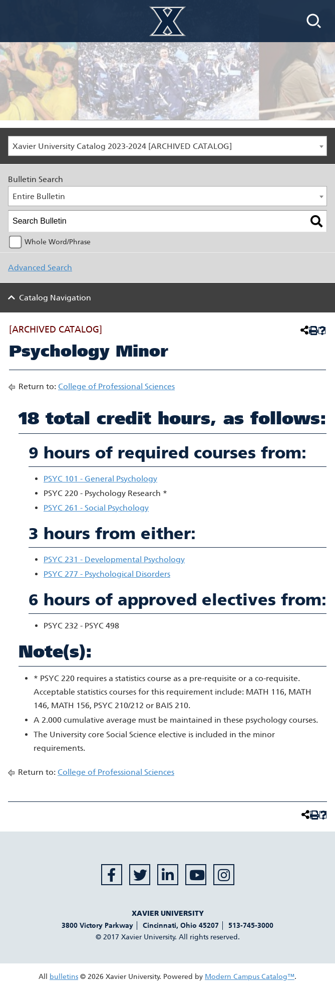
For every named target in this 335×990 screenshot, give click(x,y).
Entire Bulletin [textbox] (39, 196)
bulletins (64, 976)
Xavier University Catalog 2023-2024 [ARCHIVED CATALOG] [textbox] (122, 146)
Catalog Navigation (55, 297)
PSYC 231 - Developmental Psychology (114, 559)
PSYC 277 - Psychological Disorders (107, 574)
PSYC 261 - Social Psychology (96, 508)
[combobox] (167, 146)
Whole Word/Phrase (58, 242)
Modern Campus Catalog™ (249, 976)
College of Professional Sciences (116, 386)
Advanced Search (40, 267)
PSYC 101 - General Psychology (100, 478)
